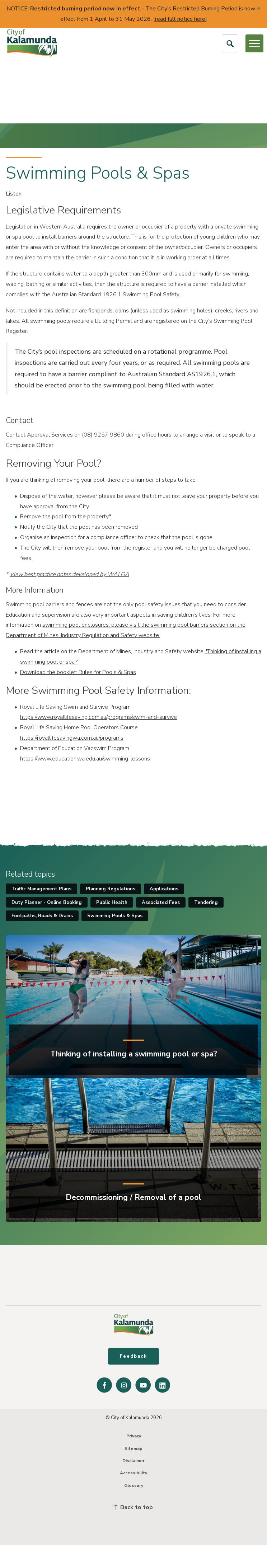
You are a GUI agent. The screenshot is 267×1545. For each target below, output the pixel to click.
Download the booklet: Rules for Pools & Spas (78, 672)
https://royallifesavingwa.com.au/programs (71, 738)
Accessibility (133, 1473)
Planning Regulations (110, 889)
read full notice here (180, 19)
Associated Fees (161, 902)
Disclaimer (133, 1461)
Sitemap (133, 1448)
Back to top (133, 1507)
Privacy (133, 1436)
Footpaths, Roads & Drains (42, 916)
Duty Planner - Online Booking (46, 902)
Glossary (133, 1485)
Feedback (133, 1356)
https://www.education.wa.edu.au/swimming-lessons (85, 759)
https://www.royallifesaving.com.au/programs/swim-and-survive (98, 717)
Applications (164, 889)
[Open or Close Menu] (254, 43)
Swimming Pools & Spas (114, 916)
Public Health (111, 902)
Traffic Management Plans (41, 889)
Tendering (206, 902)
